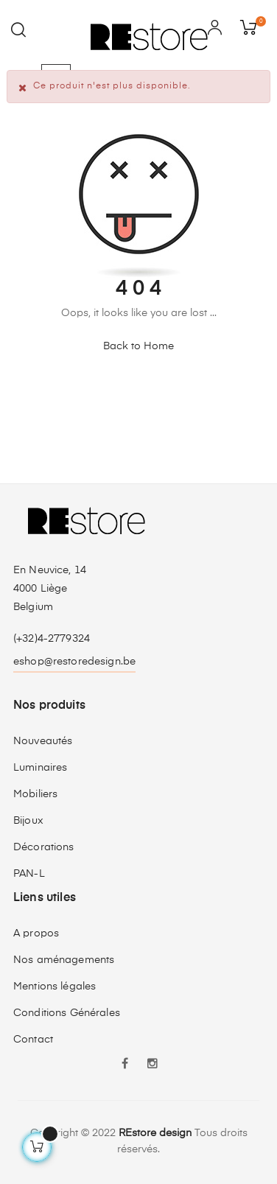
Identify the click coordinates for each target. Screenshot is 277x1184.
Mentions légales (54, 986)
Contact (33, 1039)
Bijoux (28, 821)
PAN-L (29, 874)
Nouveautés (42, 741)
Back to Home (138, 346)
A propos (36, 933)
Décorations (43, 847)
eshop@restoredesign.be (74, 661)
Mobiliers (35, 794)
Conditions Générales (66, 1013)
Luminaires (40, 768)
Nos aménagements (63, 960)
